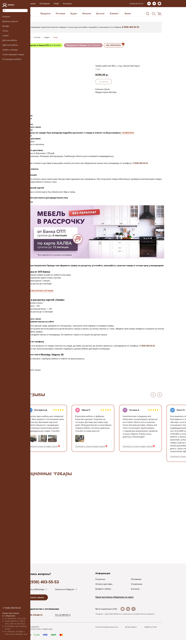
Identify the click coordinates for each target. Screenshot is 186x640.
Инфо (56, 3)
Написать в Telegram (64, 589)
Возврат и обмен (103, 589)
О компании (136, 584)
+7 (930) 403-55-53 (11, 607)
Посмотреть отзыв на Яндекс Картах (43, 446)
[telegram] (154, 3)
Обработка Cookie (150, 627)
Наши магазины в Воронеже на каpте (114, 597)
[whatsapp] (159, 3)
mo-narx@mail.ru (63, 614)
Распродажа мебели (11, 59)
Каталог (37, 37)
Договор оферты (131, 627)
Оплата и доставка (103, 584)
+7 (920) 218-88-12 (33, 614)
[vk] (149, 3)
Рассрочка (100, 579)
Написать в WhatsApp (34, 589)
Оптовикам (45, 3)
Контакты (67, 3)
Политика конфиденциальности (106, 627)
